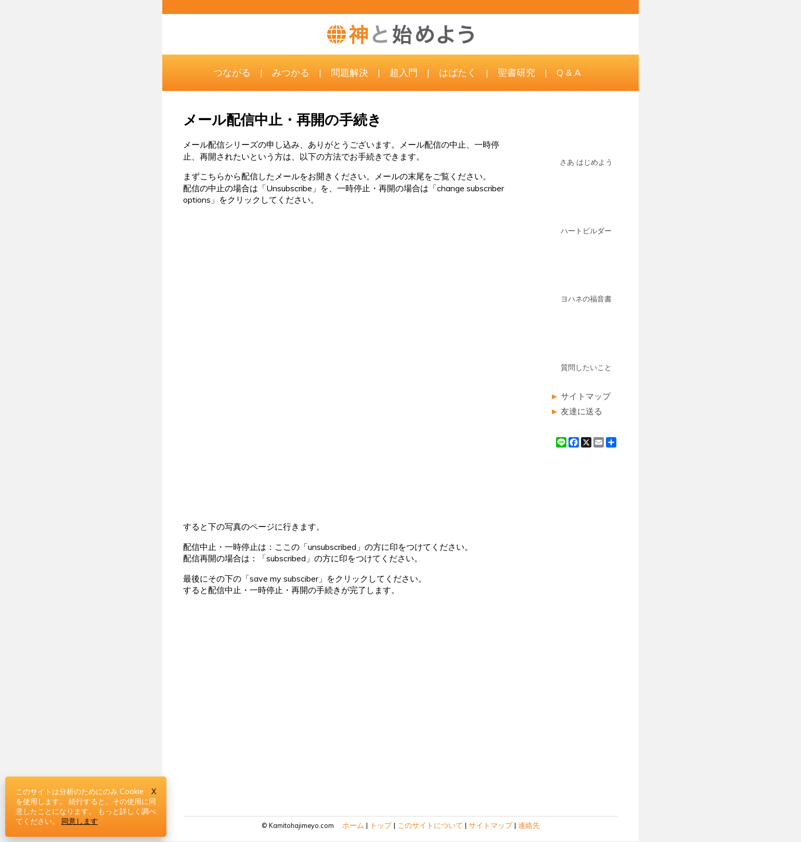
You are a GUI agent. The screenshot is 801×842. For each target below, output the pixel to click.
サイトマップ (586, 396)
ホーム (353, 825)
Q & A (569, 72)
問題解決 (349, 72)
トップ (381, 825)
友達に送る (581, 411)
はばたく (457, 72)
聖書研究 (516, 72)
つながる (232, 72)
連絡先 (529, 825)
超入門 (404, 72)
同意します (79, 821)
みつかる (290, 72)
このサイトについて (430, 825)
